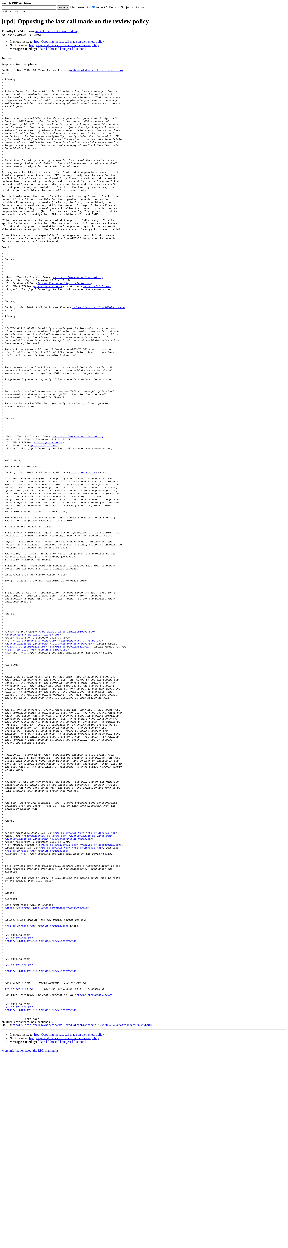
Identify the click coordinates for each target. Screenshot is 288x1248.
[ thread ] (53, 48)
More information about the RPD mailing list (30, 1244)
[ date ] (42, 48)
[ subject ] (66, 48)
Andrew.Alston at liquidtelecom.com (96, 73)
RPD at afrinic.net (19, 1114)
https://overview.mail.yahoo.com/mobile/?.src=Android (46, 1078)
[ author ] (80, 48)
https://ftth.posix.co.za (93, 1183)
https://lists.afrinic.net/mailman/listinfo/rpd (41, 1118)
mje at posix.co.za (48, 332)
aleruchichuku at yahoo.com (36, 757)
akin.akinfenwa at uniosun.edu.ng (57, 31)
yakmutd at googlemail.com (25, 765)
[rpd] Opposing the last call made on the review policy (69, 41)
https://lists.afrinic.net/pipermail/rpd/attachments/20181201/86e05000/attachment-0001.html (81, 1219)
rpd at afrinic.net (97, 332)
